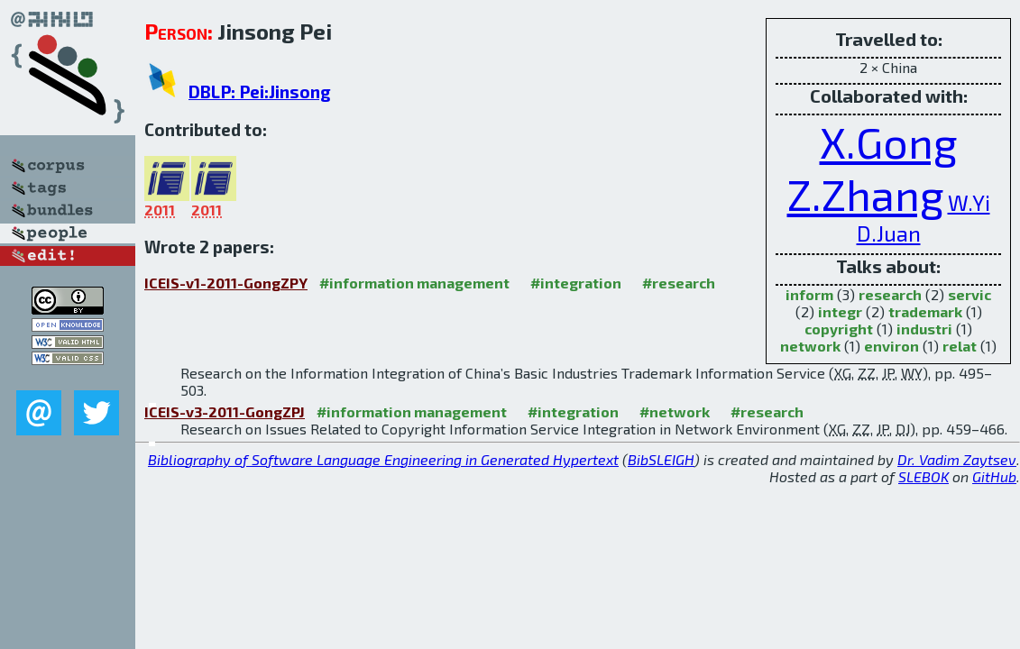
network (810, 345)
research (890, 294)
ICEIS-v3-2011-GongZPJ (224, 411)
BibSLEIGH (661, 459)
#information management (414, 282)
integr (840, 311)
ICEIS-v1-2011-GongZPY (226, 282)
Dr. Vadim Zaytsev (956, 459)
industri (924, 328)
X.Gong (889, 141)
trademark (925, 311)
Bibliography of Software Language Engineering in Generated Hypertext (383, 459)
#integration (575, 282)
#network (674, 411)
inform (809, 294)
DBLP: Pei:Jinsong (259, 91)
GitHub (994, 476)
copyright (838, 328)
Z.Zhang (865, 194)
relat (959, 345)
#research (678, 282)
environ (891, 345)
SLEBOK (923, 476)
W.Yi (969, 202)
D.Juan (889, 233)
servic (969, 294)
